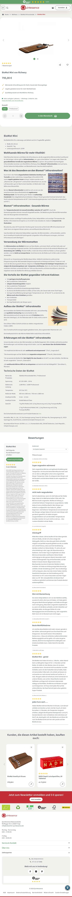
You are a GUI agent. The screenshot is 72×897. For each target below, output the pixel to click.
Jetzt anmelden (36, 799)
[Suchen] (7, 8)
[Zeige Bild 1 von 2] (34, 59)
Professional (13, 109)
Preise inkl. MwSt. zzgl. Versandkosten (12, 101)
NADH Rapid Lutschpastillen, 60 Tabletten (50, 777)
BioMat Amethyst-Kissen (16, 776)
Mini (4, 109)
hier (40, 414)
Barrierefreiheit (37, 893)
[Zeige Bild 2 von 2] (37, 59)
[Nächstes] (68, 40)
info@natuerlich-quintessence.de (13, 826)
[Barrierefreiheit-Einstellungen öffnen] (67, 888)
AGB (4, 893)
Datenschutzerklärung (23, 893)
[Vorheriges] (3, 40)
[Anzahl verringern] (5, 116)
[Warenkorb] (52, 8)
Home (7, 14)
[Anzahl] (13, 116)
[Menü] (4, 8)
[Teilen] (60, 64)
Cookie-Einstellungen (62, 893)
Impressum (11, 893)
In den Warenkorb (47, 115)
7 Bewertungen (7, 66)
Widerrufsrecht (49, 893)
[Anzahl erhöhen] (21, 116)
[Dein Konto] (63, 8)
